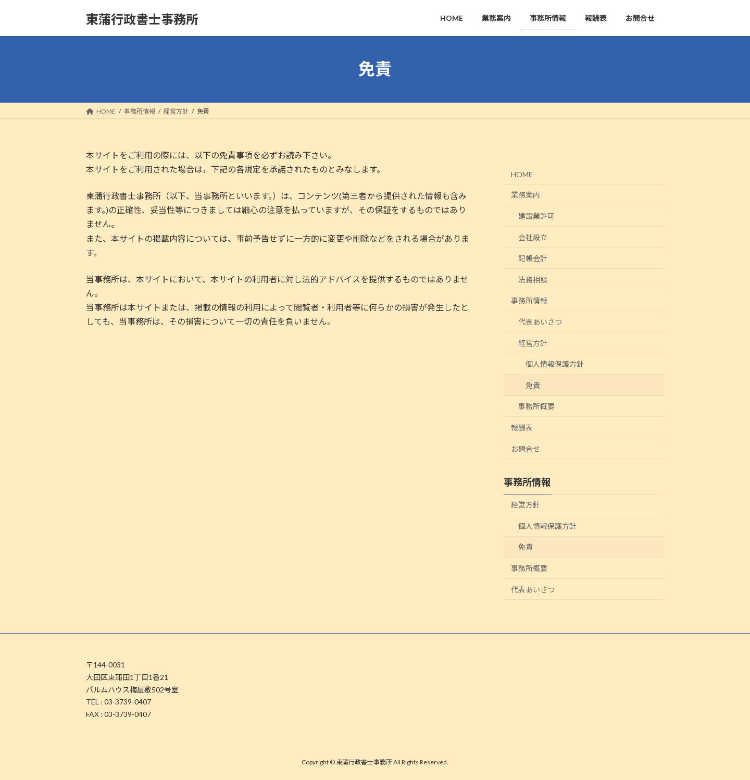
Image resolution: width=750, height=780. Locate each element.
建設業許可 (536, 216)
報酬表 (522, 427)
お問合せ (525, 448)
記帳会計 (532, 258)
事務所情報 (529, 300)
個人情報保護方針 (555, 364)
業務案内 (525, 194)
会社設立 (532, 236)
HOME (522, 173)
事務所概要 (536, 406)
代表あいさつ (540, 321)
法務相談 (532, 279)
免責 (533, 384)
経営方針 (532, 342)
